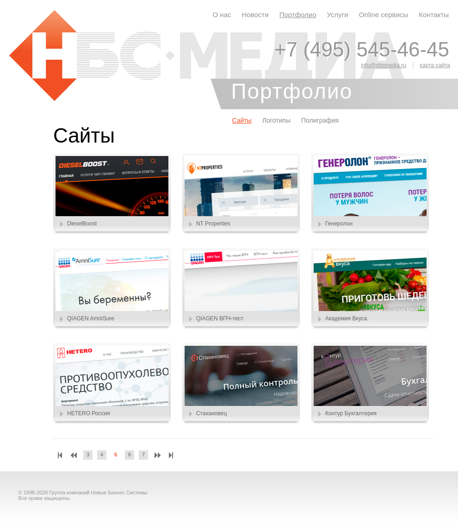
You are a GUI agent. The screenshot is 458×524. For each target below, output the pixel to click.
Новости (255, 15)
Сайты (241, 120)
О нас (222, 15)
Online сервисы (383, 15)
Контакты (434, 15)
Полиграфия (320, 120)
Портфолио (297, 15)
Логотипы (276, 120)
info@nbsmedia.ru (383, 65)
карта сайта (435, 65)
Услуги (337, 15)
